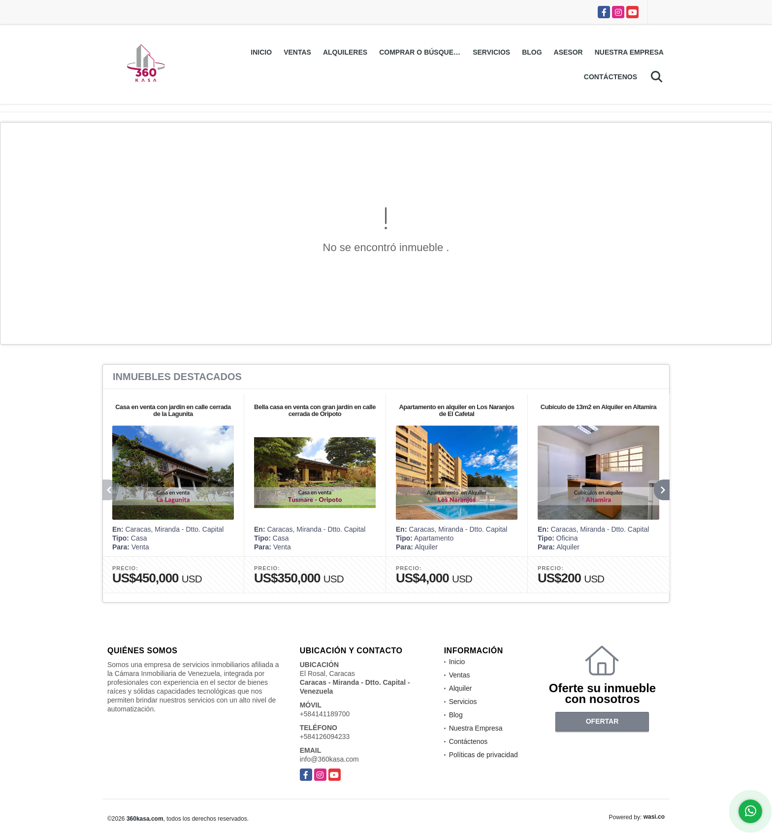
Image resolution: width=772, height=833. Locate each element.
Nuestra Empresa (629, 52)
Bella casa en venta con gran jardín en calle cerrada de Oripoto (315, 410)
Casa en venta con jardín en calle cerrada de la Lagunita (173, 410)
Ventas (297, 52)
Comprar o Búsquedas (423, 52)
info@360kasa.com (329, 759)
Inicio (261, 52)
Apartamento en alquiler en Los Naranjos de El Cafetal (456, 410)
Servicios (491, 52)
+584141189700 (325, 714)
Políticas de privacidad (483, 755)
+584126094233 (325, 736)
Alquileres (345, 52)
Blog (532, 52)
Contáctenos (610, 77)
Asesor (568, 52)
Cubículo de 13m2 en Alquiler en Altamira (599, 407)
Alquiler (460, 688)
